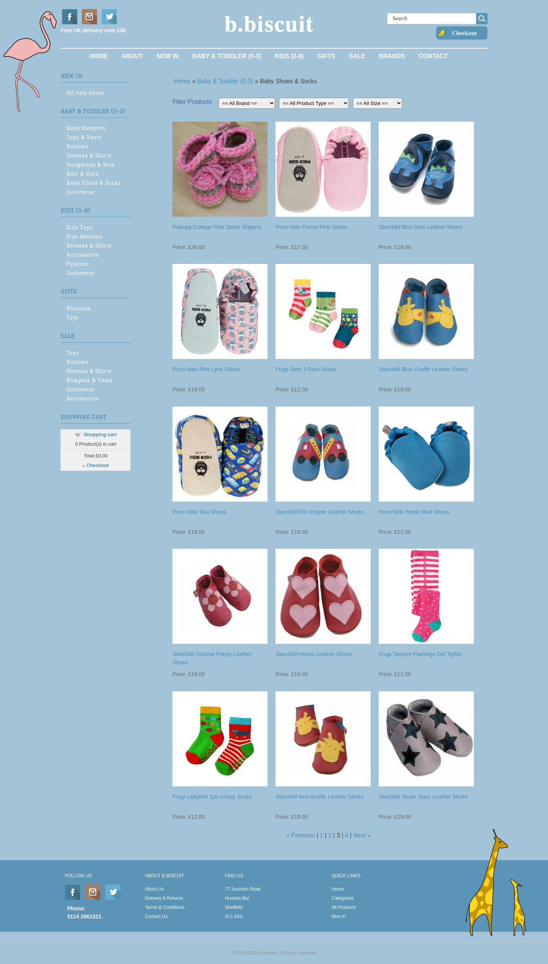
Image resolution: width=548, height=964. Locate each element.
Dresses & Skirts (88, 155)
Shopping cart (100, 434)
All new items (85, 92)
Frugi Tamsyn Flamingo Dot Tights (420, 654)
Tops (72, 352)
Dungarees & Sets (90, 164)
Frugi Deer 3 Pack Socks (306, 369)
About (132, 56)
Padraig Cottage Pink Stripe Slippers (216, 227)
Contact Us (156, 916)
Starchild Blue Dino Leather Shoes (420, 227)
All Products (343, 907)
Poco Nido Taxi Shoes (199, 512)
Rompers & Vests (89, 380)
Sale (357, 56)
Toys (72, 317)
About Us (154, 889)
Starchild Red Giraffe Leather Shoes (319, 797)
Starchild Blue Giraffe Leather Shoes (423, 369)
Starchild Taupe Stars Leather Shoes (423, 797)
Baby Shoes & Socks (93, 182)
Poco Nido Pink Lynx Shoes (206, 369)
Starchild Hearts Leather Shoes (314, 654)
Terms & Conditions (165, 907)
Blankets (78, 308)
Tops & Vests (84, 137)
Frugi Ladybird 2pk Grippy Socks (212, 797)
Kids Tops (79, 227)
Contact (433, 56)
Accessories (82, 254)
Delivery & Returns (164, 898)
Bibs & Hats (82, 173)
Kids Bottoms (84, 236)
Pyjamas (77, 263)
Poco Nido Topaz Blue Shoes (414, 512)
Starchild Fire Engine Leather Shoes (319, 512)
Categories (342, 898)
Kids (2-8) (289, 56)
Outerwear (80, 192)
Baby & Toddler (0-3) (226, 56)
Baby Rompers (85, 128)
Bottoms (77, 146)
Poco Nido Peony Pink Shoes (311, 227)
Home (98, 56)
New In (168, 56)
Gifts (326, 56)
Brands (392, 56)
